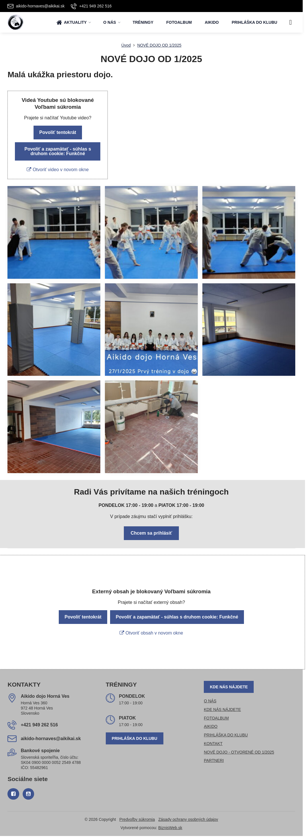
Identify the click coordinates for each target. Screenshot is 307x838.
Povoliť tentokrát (57, 132)
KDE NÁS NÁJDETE (229, 687)
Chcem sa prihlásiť (151, 533)
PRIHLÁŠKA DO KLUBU (134, 738)
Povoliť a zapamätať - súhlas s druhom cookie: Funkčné (57, 151)
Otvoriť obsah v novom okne (151, 633)
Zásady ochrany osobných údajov (188, 819)
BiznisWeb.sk (170, 827)
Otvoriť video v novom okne (58, 169)
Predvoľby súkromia (137, 819)
